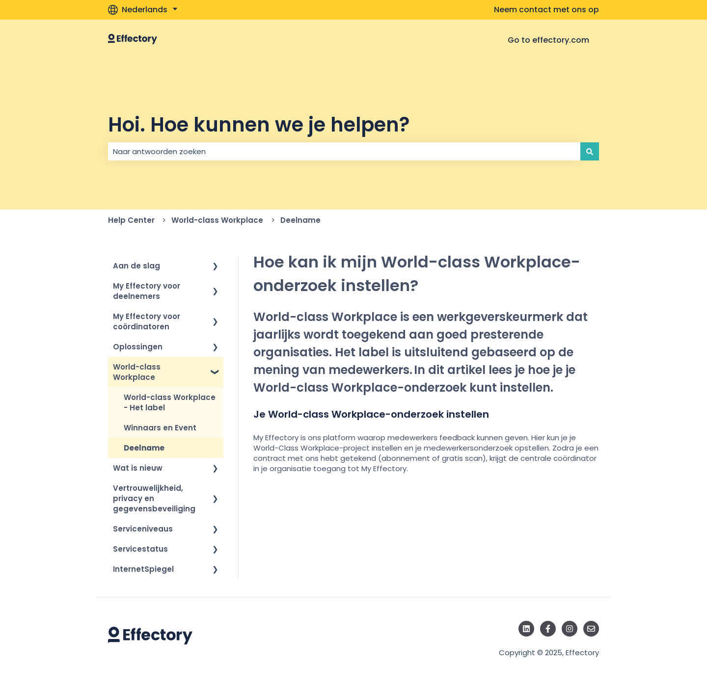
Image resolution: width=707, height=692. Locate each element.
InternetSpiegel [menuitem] (143, 569)
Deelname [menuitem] (144, 448)
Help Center (131, 220)
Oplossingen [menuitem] (138, 347)
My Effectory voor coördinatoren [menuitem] (146, 321)
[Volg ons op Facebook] (548, 629)
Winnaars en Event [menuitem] (160, 428)
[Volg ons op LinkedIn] (526, 629)
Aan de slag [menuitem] (136, 266)
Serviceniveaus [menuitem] (143, 529)
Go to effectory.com (548, 40)
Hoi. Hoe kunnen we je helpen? (258, 124)
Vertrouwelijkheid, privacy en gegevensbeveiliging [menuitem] (154, 498)
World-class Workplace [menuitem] (137, 372)
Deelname (300, 220)
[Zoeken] (589, 151)
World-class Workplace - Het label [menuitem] (170, 402)
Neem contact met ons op (546, 9)
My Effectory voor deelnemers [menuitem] (146, 291)
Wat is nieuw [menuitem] (138, 468)
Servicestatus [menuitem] (140, 549)
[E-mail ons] (591, 629)
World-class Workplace (217, 220)
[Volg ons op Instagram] (569, 629)
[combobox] (344, 151)
